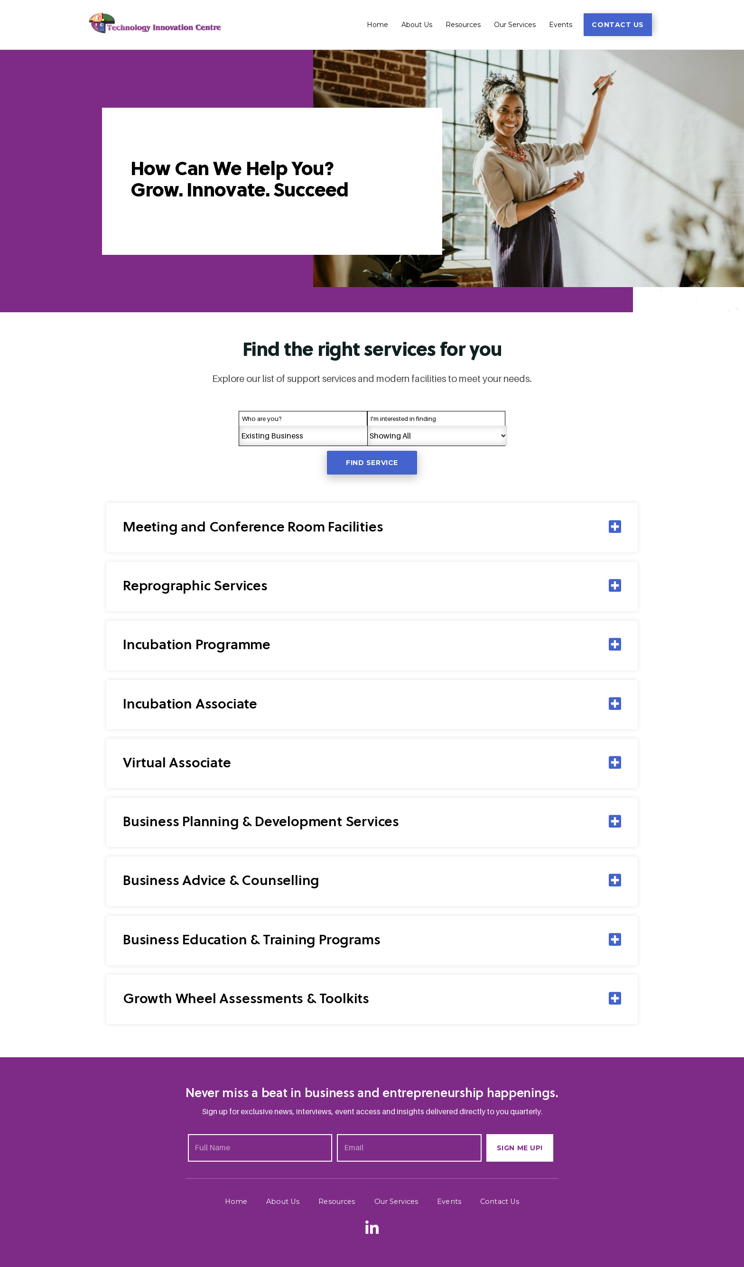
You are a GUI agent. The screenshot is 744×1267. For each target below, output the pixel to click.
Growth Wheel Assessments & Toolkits (250, 998)
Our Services (515, 24)
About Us (416, 24)
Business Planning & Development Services (266, 822)
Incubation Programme (200, 645)
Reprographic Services (197, 586)
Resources (463, 24)
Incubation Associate (192, 704)
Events (560, 24)
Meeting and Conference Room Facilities (258, 528)
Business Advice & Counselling (223, 881)
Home (377, 24)
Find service (372, 462)
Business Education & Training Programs (256, 939)
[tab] (372, 527)
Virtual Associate (179, 763)
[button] (618, 24)
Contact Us (497, 1201)
